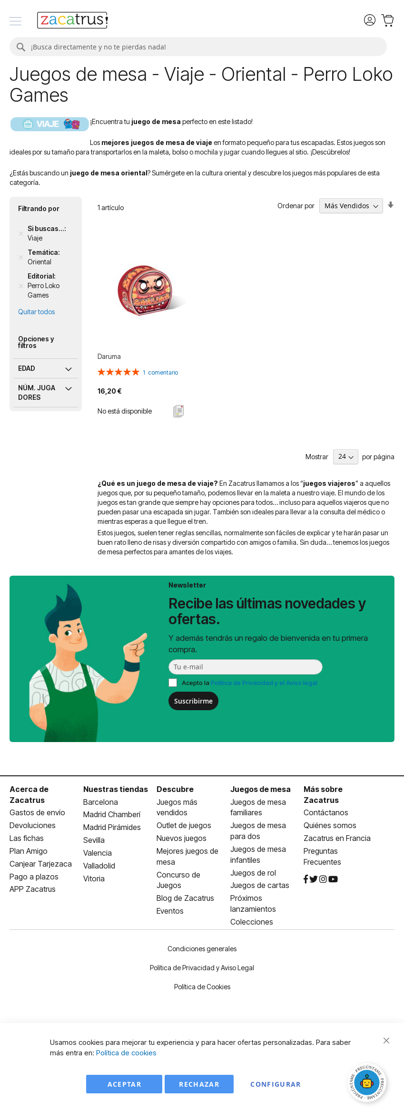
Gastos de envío (37, 812)
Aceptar (124, 1084)
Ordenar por (296, 206)
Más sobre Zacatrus (323, 794)
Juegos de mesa (260, 789)
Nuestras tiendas (115, 789)
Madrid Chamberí (111, 814)
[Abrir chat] (368, 1084)
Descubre (175, 789)
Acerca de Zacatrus (29, 794)
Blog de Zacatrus (185, 898)
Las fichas (27, 838)
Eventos (170, 911)
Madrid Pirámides (112, 827)
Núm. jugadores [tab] (36, 392)
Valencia (97, 853)
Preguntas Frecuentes (322, 856)
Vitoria (94, 878)
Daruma (109, 356)
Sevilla (94, 840)
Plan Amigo (29, 851)
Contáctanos (326, 812)
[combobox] (198, 46)
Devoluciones (33, 825)
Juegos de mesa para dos (258, 830)
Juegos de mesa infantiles (258, 854)
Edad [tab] (26, 368)
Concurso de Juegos (178, 880)
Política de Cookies (202, 987)
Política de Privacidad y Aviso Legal (202, 968)
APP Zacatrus (33, 889)
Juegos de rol (253, 873)
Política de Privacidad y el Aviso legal (264, 682)
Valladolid (99, 865)
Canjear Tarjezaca (41, 864)
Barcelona (100, 802)
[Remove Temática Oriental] (21, 257)
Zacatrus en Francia (337, 838)
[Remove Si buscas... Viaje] (21, 233)
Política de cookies (126, 1052)
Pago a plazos (34, 876)
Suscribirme (193, 700)
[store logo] (72, 21)
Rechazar (199, 1084)
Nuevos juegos (182, 838)
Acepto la (249, 682)
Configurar (275, 1084)
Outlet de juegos (184, 825)
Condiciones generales (202, 949)
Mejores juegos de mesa (187, 856)
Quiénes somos (330, 825)
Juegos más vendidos (177, 807)
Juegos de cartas (259, 885)
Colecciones (251, 922)
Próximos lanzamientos (253, 903)
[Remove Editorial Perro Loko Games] (21, 286)
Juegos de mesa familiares (258, 807)
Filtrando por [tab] (38, 208)
